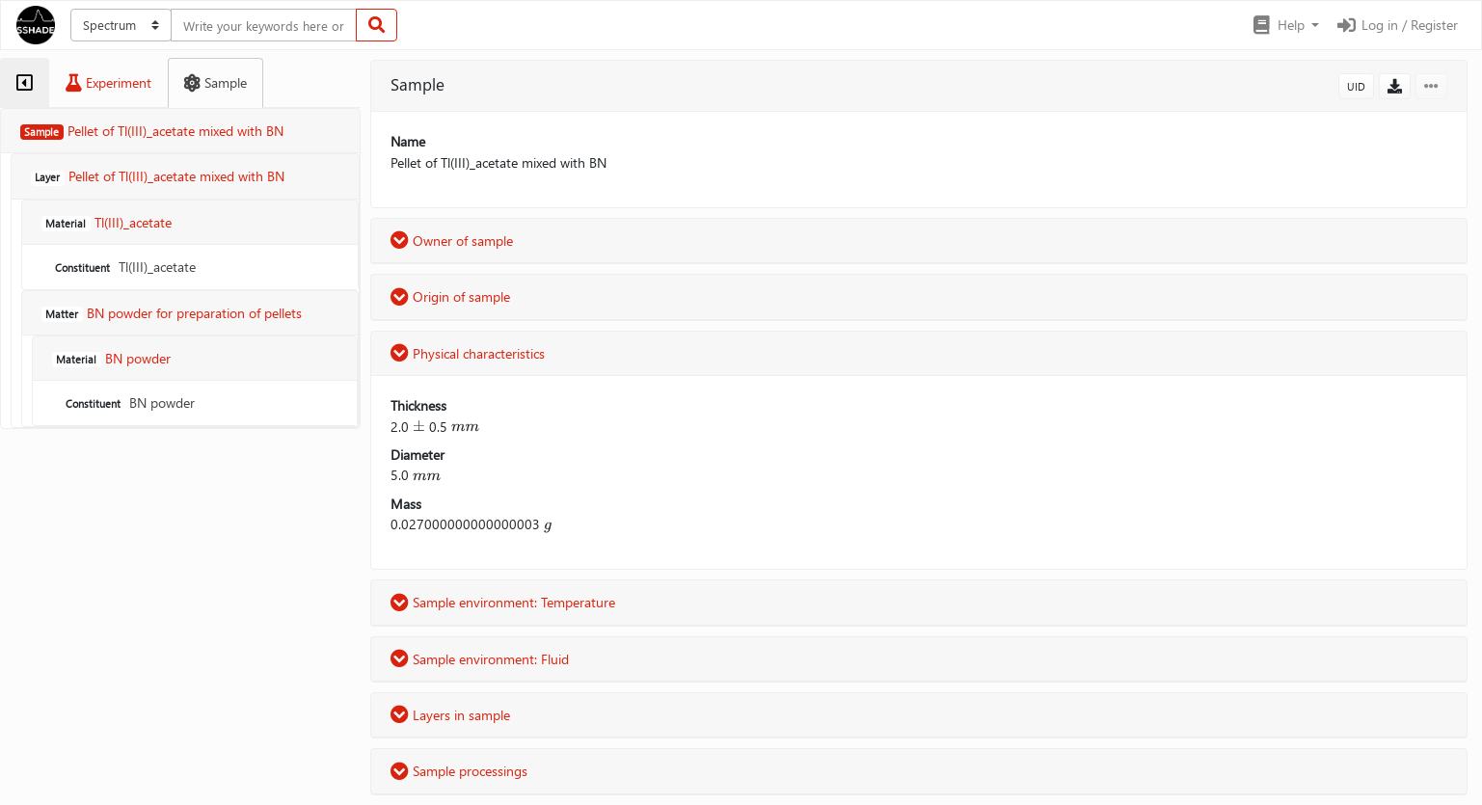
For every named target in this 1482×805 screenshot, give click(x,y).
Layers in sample (450, 715)
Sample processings (459, 771)
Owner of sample (452, 240)
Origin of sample (450, 296)
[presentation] (419, 426)
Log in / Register (1396, 24)
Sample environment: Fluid (480, 659)
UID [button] (1356, 86)
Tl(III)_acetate (123, 266)
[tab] (24, 83)
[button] (1285, 25)
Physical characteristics (468, 353)
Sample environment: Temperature (503, 602)
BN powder (128, 402)
